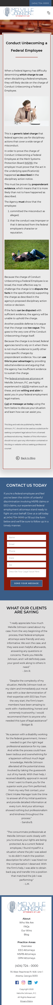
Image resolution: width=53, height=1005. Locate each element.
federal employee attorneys (25, 378)
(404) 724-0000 (40, 3)
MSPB (28, 163)
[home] (18, 12)
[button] (48, 13)
